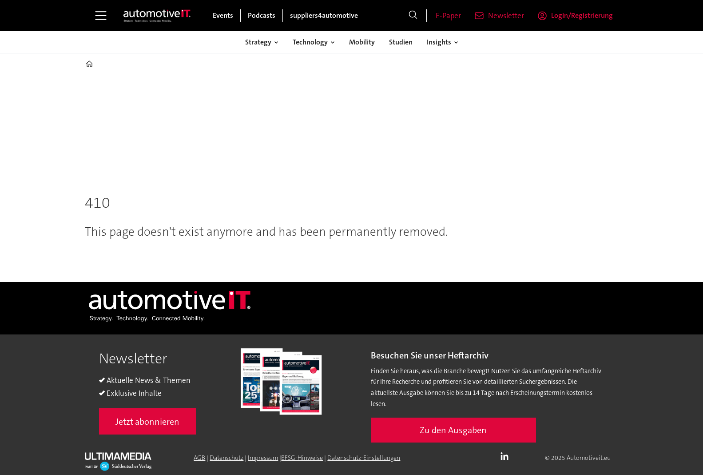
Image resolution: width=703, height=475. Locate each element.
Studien (401, 42)
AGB (199, 458)
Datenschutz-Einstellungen (363, 458)
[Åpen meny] (100, 15)
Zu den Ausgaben (453, 430)
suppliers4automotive (324, 15)
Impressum (263, 458)
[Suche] (413, 15)
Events (223, 15)
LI (506, 456)
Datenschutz (226, 458)
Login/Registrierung (582, 15)
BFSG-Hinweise (302, 458)
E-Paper (448, 15)
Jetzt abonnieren (147, 421)
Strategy (258, 42)
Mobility (362, 42)
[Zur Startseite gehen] (157, 16)
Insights (439, 42)
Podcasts (261, 15)
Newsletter (506, 15)
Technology (310, 42)
